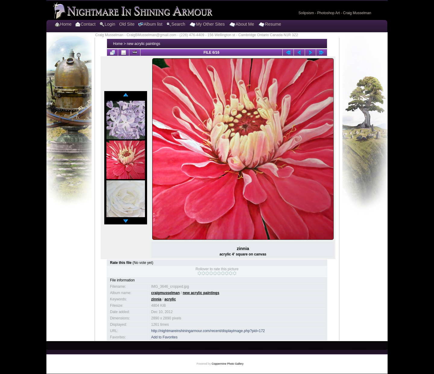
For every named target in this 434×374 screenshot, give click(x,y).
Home (118, 44)
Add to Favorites (164, 337)
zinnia (156, 299)
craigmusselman (165, 293)
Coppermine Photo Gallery (228, 363)
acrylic (170, 299)
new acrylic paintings (143, 44)
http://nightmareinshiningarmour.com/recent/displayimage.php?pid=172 (208, 331)
